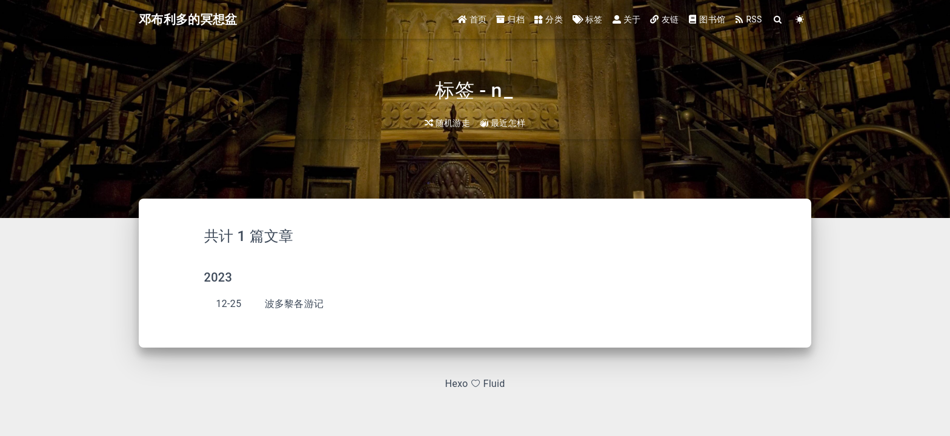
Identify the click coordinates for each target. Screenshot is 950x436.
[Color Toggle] (800, 19)
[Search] (778, 19)
